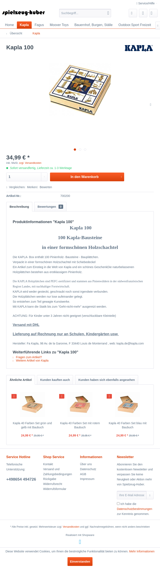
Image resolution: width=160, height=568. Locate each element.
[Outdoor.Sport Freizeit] (134, 25)
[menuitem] (85, 13)
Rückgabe (49, 479)
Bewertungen (50, 207)
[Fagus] (39, 25)
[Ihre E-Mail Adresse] (131, 495)
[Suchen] (108, 13)
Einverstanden (80, 561)
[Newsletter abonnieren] (150, 495)
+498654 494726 (21, 479)
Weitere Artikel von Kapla (31, 360)
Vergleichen (15, 187)
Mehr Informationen (141, 551)
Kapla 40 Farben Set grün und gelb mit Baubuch (32, 425)
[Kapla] (24, 25)
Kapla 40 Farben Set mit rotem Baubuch (80, 425)
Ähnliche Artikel (21, 380)
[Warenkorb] (153, 13)
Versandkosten (71, 526)
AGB (83, 474)
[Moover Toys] (59, 25)
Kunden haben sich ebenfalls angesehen (106, 380)
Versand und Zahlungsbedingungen (57, 471)
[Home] (9, 25)
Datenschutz (88, 469)
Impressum (87, 479)
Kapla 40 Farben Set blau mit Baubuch (127, 425)
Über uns (86, 464)
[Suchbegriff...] (85, 13)
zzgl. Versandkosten (30, 163)
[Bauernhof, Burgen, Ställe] (93, 25)
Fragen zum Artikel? (27, 357)
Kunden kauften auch (55, 380)
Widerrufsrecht (52, 484)
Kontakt (48, 464)
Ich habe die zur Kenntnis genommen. (134, 509)
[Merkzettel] (133, 13)
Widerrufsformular (54, 489)
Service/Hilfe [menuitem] (145, 3)
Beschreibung (19, 206)
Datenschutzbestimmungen (134, 509)
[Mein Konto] (143, 13)
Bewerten (44, 187)
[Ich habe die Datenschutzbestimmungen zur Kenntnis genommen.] (118, 503)
